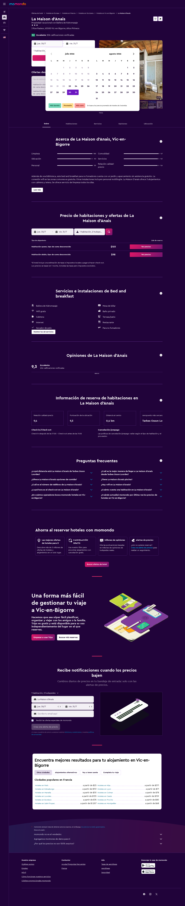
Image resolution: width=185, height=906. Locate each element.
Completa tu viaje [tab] (111, 772)
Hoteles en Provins (105, 800)
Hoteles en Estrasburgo (44, 789)
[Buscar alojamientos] (4, 17)
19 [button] (88, 80)
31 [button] (76, 92)
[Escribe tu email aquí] (65, 714)
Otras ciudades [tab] (43, 772)
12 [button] (88, 74)
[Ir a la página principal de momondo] (17, 4)
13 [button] (51, 80)
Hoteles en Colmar (105, 793)
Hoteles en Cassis (105, 796)
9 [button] (69, 74)
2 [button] (69, 68)
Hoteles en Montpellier (107, 803)
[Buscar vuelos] (4, 11)
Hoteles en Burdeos (43, 800)
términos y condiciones (73, 732)
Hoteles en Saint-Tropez (45, 803)
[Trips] (4, 30)
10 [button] (76, 74)
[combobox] (65, 699)
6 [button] (51, 74)
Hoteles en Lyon (104, 789)
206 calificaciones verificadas (60, 35)
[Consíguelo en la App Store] (148, 871)
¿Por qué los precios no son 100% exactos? (98, 843)
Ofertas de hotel (37, 13)
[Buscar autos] (4, 22)
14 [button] (57, 80)
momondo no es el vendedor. (98, 834)
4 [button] (82, 68)
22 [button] (63, 86)
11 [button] (82, 74)
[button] (4, 4)
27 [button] (51, 92)
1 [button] (63, 68)
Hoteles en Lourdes (43, 796)
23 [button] (70, 86)
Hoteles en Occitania (85, 13)
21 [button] (57, 86)
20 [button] (51, 86)
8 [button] (63, 74)
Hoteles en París (41, 785)
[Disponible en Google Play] (148, 865)
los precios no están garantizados (93, 827)
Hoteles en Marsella (43, 793)
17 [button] (76, 80)
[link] (97, 564)
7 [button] (57, 74)
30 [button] (70, 92)
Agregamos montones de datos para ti (98, 839)
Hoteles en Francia (68, 13)
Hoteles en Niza (104, 785)
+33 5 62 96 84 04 (39, 31)
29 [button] (63, 92)
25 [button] (82, 86)
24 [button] (76, 86)
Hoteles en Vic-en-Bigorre (105, 13)
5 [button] (88, 68)
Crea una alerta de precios (142, 548)
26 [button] (88, 86)
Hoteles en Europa (52, 13)
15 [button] (64, 80)
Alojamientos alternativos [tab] (66, 772)
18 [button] (82, 80)
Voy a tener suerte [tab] (90, 772)
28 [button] (57, 92)
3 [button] (76, 68)
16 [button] (70, 80)
